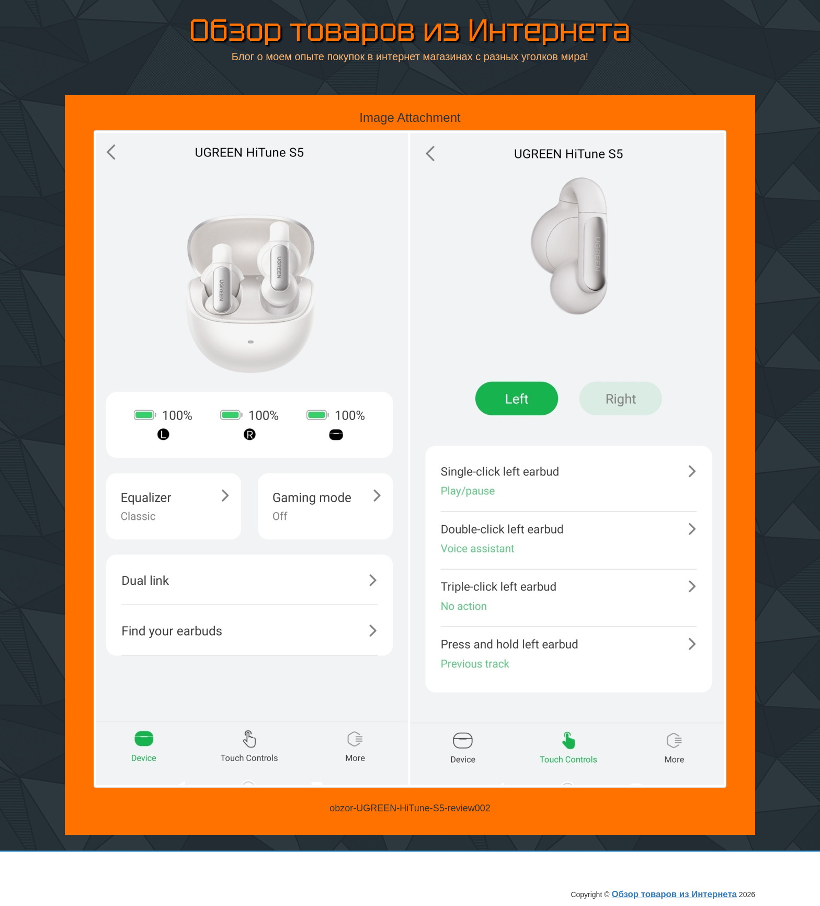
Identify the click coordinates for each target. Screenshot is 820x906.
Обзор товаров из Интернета (410, 31)
